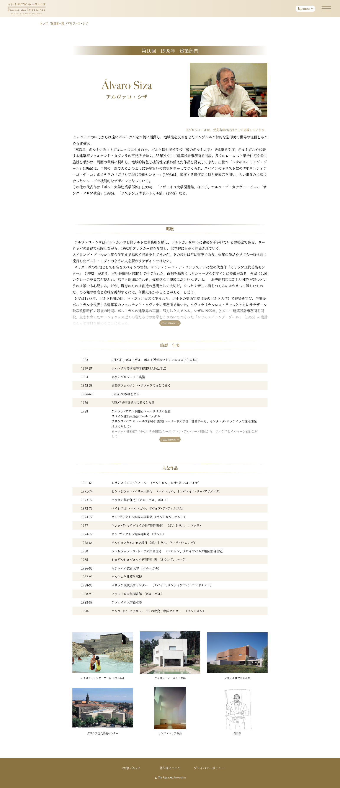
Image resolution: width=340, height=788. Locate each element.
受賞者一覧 (58, 23)
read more (168, 323)
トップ (44, 23)
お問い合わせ (131, 768)
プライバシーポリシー (209, 768)
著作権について (170, 768)
